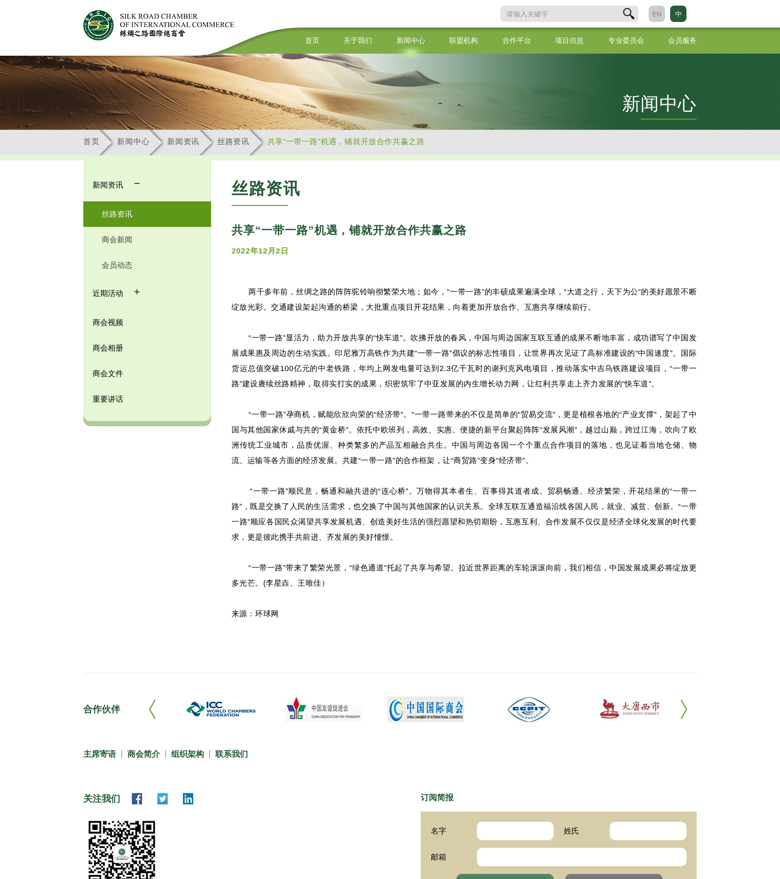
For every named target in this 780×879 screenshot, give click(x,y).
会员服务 (682, 40)
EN (656, 14)
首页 (312, 40)
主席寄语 (99, 754)
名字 (438, 830)
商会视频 (108, 322)
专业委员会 (626, 40)
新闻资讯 (183, 141)
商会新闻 (117, 239)
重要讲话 (108, 399)
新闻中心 (411, 40)
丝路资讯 (233, 141)
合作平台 (516, 40)
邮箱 (438, 856)
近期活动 (109, 293)
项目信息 (569, 40)
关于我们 (357, 40)
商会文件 (108, 373)
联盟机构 (463, 40)
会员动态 (117, 265)
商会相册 (108, 347)
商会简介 (143, 754)
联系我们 (231, 754)
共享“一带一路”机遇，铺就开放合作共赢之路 (346, 141)
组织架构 (187, 754)
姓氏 (571, 830)
